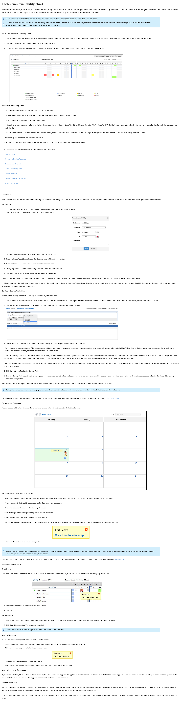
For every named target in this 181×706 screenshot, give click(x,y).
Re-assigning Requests (13, 164)
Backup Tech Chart (11, 183)
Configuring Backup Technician (16, 159)
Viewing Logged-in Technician (15, 178)
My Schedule (119, 559)
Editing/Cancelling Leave (13, 169)
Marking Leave (10, 154)
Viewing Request (11, 173)
